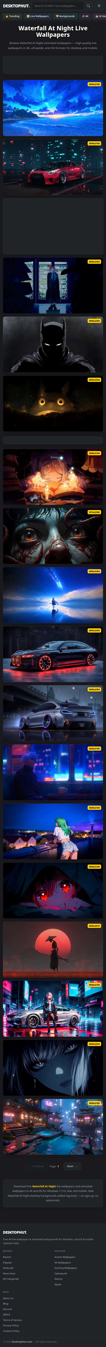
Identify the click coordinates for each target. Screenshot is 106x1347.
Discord (7, 1309)
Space (57, 1284)
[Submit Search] (88, 6)
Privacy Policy (11, 1325)
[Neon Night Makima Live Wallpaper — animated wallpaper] (53, 285)
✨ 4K (85, 16)
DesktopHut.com (22, 1341)
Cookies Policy (11, 1331)
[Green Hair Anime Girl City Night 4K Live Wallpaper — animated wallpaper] (53, 831)
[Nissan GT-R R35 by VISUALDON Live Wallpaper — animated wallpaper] (53, 167)
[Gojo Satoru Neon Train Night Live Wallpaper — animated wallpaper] (53, 772)
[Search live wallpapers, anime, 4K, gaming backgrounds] (58, 6)
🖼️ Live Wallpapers (38, 16)
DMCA (6, 1314)
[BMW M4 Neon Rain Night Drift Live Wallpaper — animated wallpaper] (53, 713)
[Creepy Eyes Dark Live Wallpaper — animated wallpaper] (53, 536)
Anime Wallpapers (65, 1257)
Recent (7, 1257)
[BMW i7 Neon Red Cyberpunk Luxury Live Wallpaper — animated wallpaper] (53, 654)
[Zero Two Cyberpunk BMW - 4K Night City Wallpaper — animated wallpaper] (53, 1008)
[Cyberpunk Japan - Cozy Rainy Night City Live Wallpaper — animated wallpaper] (53, 1127)
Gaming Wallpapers (65, 1268)
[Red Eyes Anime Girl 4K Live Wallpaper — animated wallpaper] (53, 890)
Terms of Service (12, 1320)
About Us (8, 1298)
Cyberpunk (60, 1273)
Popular (7, 1262)
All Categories (11, 1278)
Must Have (9, 1273)
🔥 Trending (12, 16)
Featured (8, 1268)
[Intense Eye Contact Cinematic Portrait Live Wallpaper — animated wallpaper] (53, 1068)
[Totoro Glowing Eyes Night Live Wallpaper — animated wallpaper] (53, 403)
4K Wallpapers (62, 1262)
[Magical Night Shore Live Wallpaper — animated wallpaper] (53, 108)
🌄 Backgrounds (65, 16)
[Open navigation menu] (99, 6)
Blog (5, 1303)
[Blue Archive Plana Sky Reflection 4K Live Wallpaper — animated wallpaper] (53, 595)
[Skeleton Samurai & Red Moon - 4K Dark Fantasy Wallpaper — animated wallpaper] (53, 949)
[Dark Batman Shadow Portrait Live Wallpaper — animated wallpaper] (53, 344)
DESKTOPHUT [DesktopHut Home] (16, 6)
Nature (58, 1278)
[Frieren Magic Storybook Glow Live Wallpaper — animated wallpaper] (53, 477)
